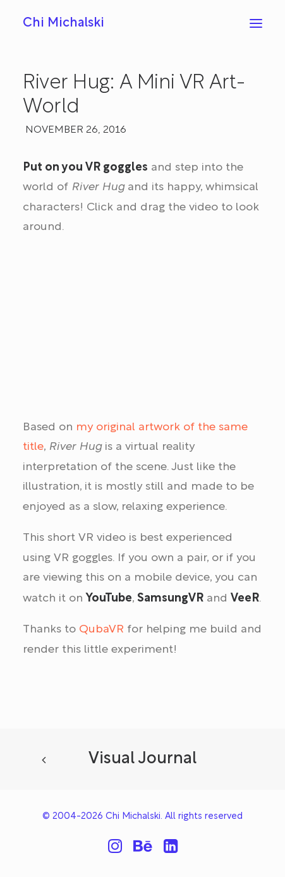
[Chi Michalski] (63, 23)
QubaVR (101, 630)
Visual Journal (142, 759)
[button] (256, 23)
